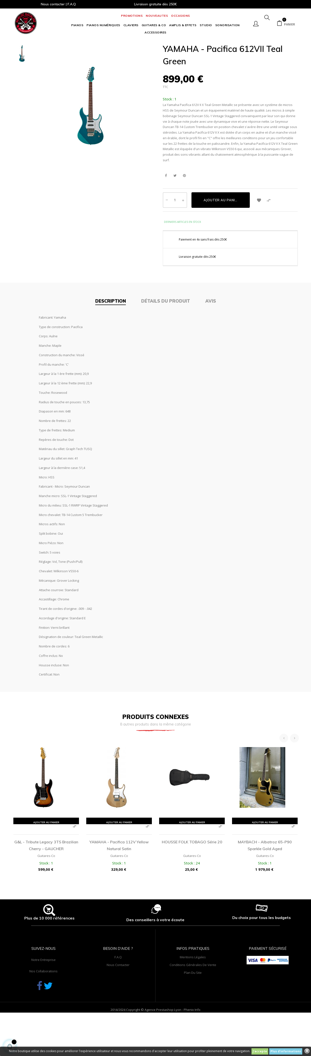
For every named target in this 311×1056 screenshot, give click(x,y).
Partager (166, 212)
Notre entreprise (43, 996)
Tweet (175, 212)
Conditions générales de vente (193, 1001)
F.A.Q (118, 994)
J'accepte (260, 1051)
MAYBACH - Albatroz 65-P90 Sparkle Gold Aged (265, 882)
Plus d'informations (285, 1051)
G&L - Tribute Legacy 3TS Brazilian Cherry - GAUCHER (46, 882)
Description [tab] (110, 337)
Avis (210, 337)
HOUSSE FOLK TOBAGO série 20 (192, 878)
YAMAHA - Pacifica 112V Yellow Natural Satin (119, 882)
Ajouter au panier (221, 236)
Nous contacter (118, 1001)
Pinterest (184, 212)
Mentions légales (193, 994)
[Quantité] (175, 236)
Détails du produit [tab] (165, 337)
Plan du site (193, 1009)
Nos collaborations (43, 1008)
